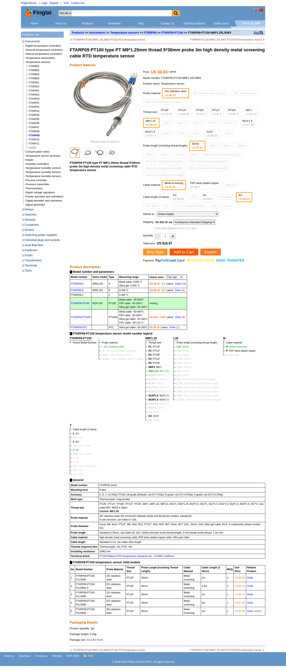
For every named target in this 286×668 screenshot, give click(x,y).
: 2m (76, 441)
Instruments (97, 32)
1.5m (193, 196)
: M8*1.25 (158, 371)
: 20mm (182, 371)
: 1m (76, 433)
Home (34, 23)
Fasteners (31, 250)
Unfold (32, 147)
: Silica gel (232, 354)
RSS (88, 656)
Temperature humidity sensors (43, 176)
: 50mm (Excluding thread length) (197, 395)
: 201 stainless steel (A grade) (119, 350)
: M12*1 (156, 383)
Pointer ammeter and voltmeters (44, 196)
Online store (220, 23)
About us (60, 23)
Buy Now (155, 252)
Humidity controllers (37, 163)
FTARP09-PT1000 (81, 317)
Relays (29, 209)
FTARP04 (34, 115)
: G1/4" (153, 416)
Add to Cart (184, 252)
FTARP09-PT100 (172, 32)
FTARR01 (34, 90)
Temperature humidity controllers (45, 167)
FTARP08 (34, 131)
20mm (179, 154)
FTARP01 (34, 102)
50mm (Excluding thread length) (208, 168)
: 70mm (182, 354)
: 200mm (184, 367)
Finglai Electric (29, 3)
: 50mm (182, 350)
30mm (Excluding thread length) (164, 168)
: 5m (76, 462)
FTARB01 (34, 66)
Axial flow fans (34, 245)
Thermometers (34, 188)
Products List (30, 34)
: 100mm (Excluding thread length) (198, 399)
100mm (241, 145)
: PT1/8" (154, 346)
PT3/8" (200, 112)
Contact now (78, 3)
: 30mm (182, 346)
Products (87, 23)
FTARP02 (34, 107)
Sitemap (57, 655)
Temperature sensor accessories (45, 155)
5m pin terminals (194, 205)
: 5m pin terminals (85, 466)
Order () (180, 283)
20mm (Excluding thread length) (208, 161)
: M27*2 (156, 407)
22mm (193, 154)
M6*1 (251, 112)
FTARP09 (150, 32)
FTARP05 (34, 119)
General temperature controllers (44, 49)
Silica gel (230, 184)
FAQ (141, 23)
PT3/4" (233, 112)
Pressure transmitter (37, 184)
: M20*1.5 (158, 403)
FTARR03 (34, 98)
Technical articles (194, 23)
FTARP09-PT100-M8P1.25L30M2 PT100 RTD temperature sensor (109, 39)
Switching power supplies (41, 235)
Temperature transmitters (40, 57)
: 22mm (182, 375)
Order (250, 577)
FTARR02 (34, 94)
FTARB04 (34, 78)
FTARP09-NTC (79, 327)
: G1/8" (153, 411)
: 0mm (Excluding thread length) (196, 379)
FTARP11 (34, 143)
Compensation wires (38, 151)
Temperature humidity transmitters (46, 172)
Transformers (33, 260)
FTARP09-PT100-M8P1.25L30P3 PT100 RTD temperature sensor (226, 39)
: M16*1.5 (158, 399)
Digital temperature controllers (43, 45)
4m (166, 205)
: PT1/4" (154, 350)
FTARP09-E (77, 290)
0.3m (214, 205)
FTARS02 (34, 86)
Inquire (210, 252)
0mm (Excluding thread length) (222, 154)
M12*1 (198, 122)
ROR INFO (72, 655)
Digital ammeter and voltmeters (44, 200)
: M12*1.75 (159, 391)
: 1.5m (78, 437)
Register (54, 3)
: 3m (76, 449)
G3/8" (227, 133)
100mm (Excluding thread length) (164, 174)
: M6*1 (155, 367)
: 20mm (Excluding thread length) (197, 387)
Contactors (32, 224)
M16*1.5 (150, 133)
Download (114, 23)
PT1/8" (166, 112)
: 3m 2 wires (82, 453)
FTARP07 (34, 127)
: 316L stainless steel (116, 354)
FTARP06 (34, 123)
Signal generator (35, 204)
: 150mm (184, 363)
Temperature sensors (124, 32)
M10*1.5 (182, 122)
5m (176, 205)
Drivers (29, 229)
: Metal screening (236, 346)
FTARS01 (34, 82)
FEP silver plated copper (204, 185)
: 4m (76, 458)
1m (178, 197)
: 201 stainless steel (113, 346)
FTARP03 (34, 111)
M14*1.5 (247, 123)
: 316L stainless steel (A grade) (122, 359)
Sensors (30, 219)
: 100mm (184, 359)
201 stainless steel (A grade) (210, 93)
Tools (66, 3)
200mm (165, 154)
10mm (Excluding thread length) (164, 161)
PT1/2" (216, 112)
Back (256, 32)
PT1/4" (183, 112)
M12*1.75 (230, 122)
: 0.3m (78, 470)
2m (207, 197)
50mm (213, 145)
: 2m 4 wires (82, 445)
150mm (149, 154)
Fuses (29, 255)
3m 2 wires (151, 205)
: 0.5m (78, 474)
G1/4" (212, 133)
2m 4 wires (225, 196)
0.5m (226, 205)
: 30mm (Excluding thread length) (197, 391)
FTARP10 (34, 139)
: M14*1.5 (158, 395)
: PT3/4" (154, 363)
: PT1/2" (154, 359)
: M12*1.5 (158, 387)
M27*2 (183, 133)
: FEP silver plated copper (241, 350)
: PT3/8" (154, 354)
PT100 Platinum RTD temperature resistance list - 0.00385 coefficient (136, 556)
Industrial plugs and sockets (42, 240)
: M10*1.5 (158, 379)
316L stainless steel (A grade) (162, 101)
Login (44, 3)
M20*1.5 (168, 133)
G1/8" (196, 133)
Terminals (31, 265)
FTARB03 (34, 74)
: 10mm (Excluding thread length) (197, 383)
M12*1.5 (213, 122)
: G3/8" (153, 420)
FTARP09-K (77, 283)
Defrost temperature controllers (44, 53)
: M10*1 (156, 375)
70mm (227, 145)
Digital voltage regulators (40, 192)
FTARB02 (34, 70)
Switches (30, 214)
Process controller (36, 180)
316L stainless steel (244, 93)
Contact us (167, 23)
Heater (30, 159)
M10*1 (167, 122)
